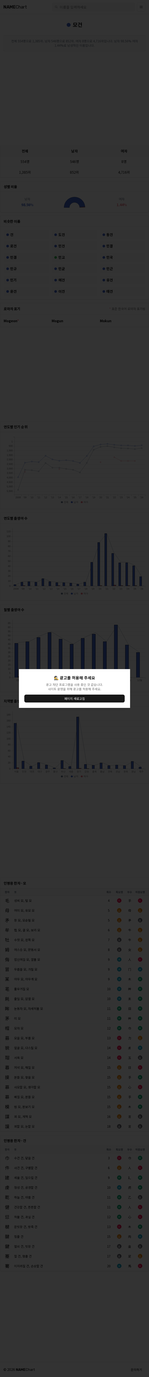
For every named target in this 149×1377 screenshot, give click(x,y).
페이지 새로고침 (74, 698)
